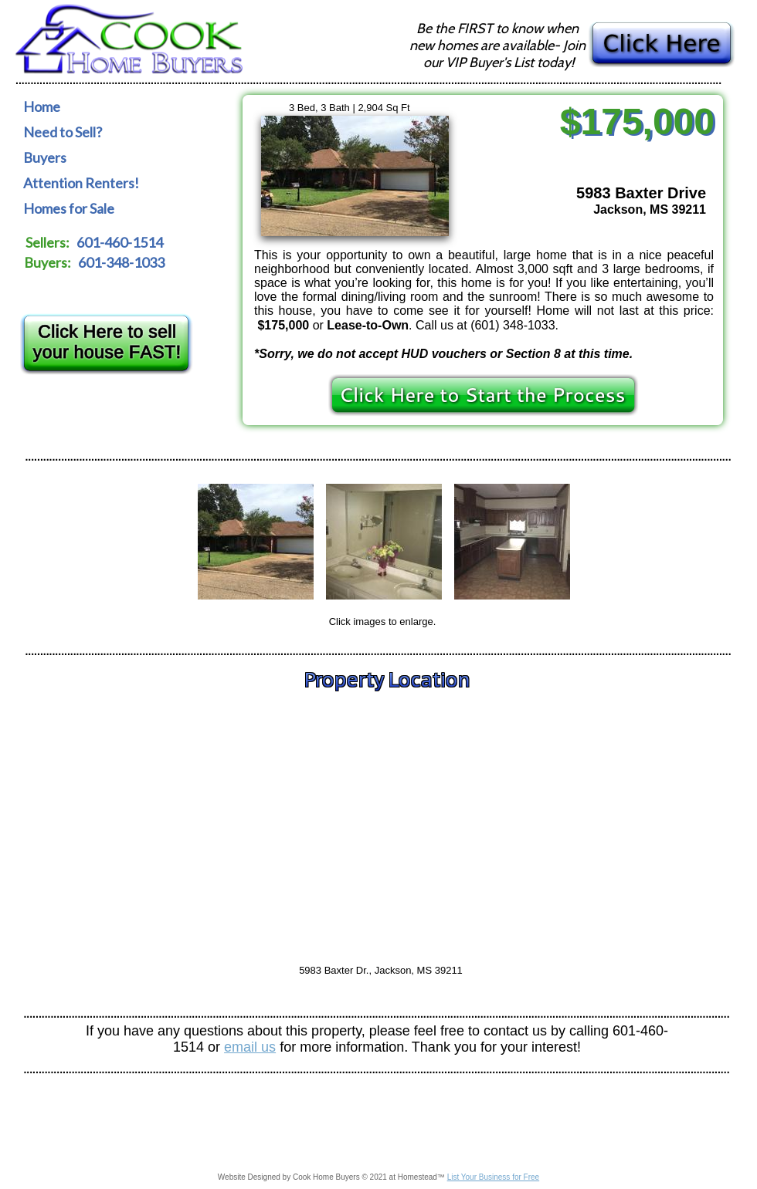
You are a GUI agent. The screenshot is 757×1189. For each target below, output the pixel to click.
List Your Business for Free (493, 1177)
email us (250, 1047)
